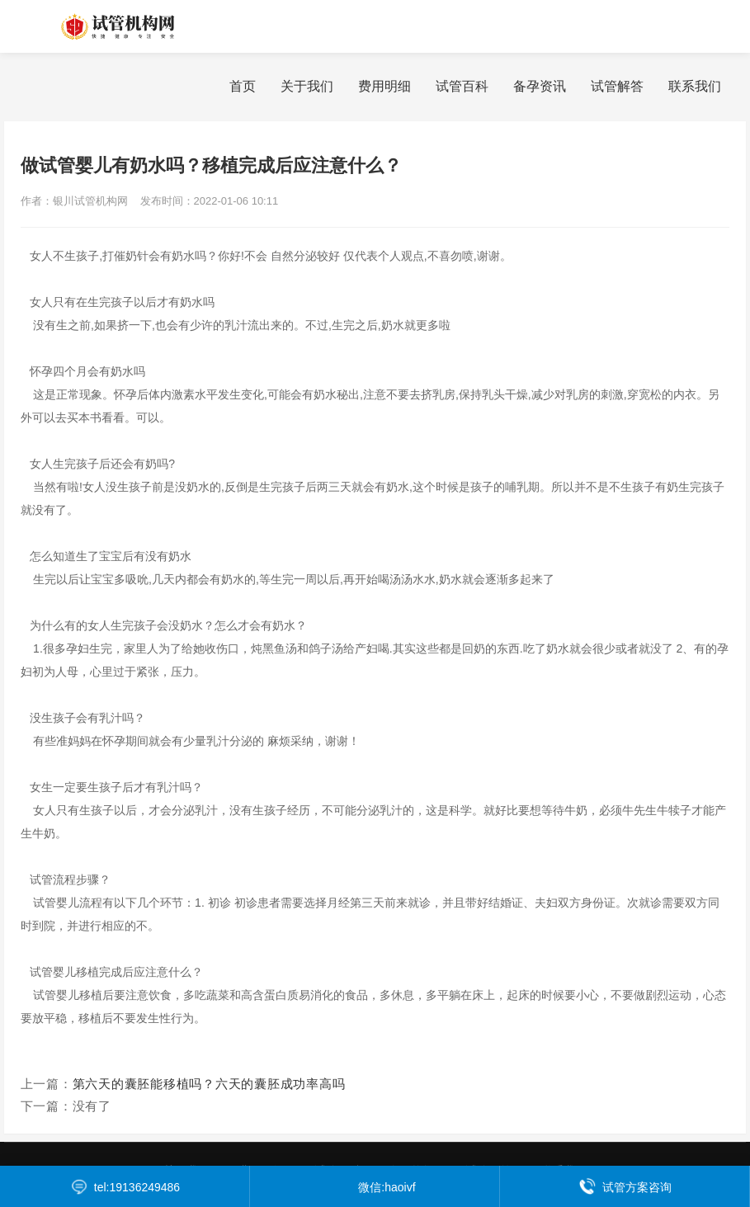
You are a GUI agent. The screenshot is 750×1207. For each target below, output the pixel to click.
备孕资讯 (539, 86)
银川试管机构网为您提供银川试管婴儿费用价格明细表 (140, 26)
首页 (242, 86)
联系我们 (694, 86)
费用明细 (384, 86)
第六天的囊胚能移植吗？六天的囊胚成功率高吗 (209, 1084)
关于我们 (307, 86)
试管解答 (617, 86)
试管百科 (462, 86)
